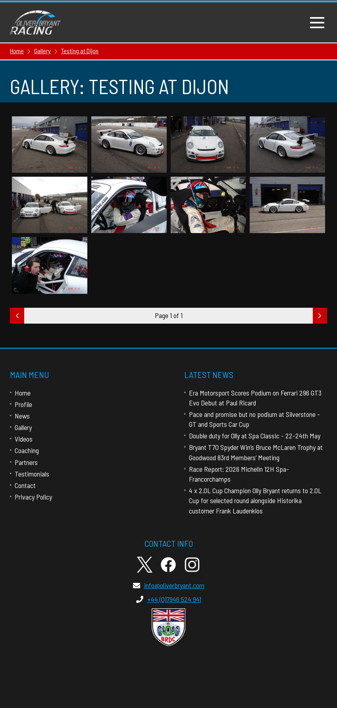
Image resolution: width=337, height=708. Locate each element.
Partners (26, 462)
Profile (23, 404)
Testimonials (32, 473)
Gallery (23, 427)
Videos (24, 438)
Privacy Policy (33, 496)
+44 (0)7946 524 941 (168, 599)
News (22, 415)
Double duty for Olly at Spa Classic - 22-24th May (254, 435)
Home (23, 392)
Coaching (27, 450)
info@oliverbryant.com (168, 585)
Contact (25, 485)
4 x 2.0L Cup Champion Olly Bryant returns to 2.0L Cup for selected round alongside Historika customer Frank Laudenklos (255, 500)
